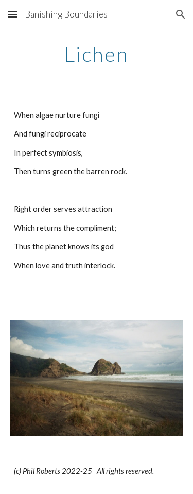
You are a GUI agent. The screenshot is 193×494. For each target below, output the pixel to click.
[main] (97, 54)
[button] (12, 14)
